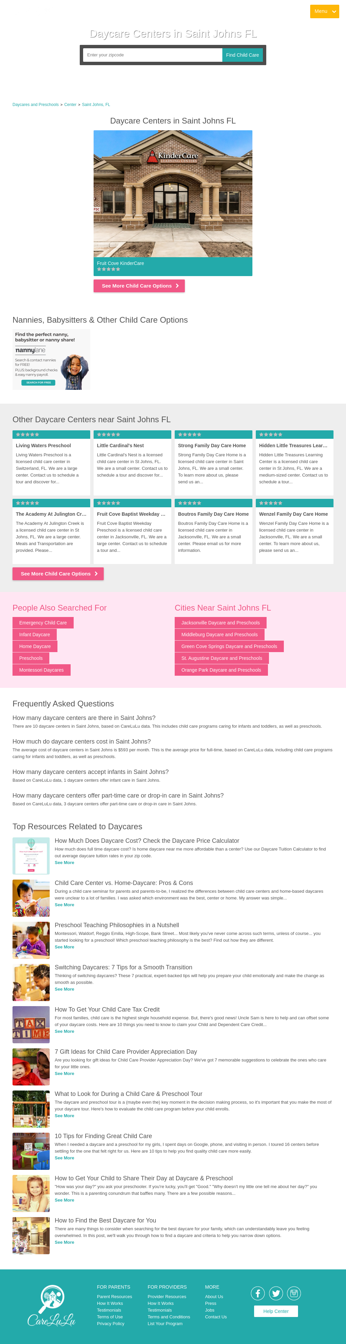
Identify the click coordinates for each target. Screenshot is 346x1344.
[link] (30, 11)
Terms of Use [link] (110, 1316)
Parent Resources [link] (114, 1296)
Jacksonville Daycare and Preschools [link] (220, 622)
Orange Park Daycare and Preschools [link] (221, 670)
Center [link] (70, 104)
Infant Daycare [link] (34, 634)
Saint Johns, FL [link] (96, 104)
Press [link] (210, 1303)
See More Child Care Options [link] (141, 286)
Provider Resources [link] (167, 1296)
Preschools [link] (31, 658)
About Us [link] (214, 1296)
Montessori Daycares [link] (41, 670)
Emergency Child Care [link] (43, 622)
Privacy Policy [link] (110, 1323)
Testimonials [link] (109, 1310)
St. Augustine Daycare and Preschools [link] (221, 658)
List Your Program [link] (165, 1323)
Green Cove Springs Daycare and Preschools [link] (229, 646)
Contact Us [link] (216, 1316)
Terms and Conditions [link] (169, 1316)
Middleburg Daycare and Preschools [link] (219, 634)
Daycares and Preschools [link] (36, 104)
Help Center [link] (276, 1311)
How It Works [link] (110, 1303)
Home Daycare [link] (35, 646)
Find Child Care (242, 55)
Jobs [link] (209, 1310)
